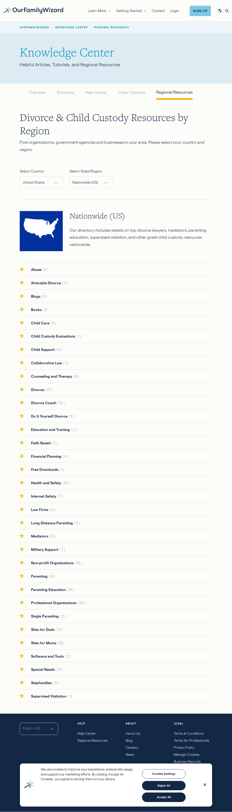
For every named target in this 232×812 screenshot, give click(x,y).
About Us (133, 733)
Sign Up (200, 11)
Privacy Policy (184, 747)
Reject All (163, 785)
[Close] (205, 785)
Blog (129, 740)
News (130, 754)
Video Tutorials (131, 92)
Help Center (96, 92)
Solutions (65, 92)
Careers (132, 747)
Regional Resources (174, 92)
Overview (37, 92)
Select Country (32, 171)
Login (174, 11)
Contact (158, 11)
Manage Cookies (186, 754)
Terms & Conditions (189, 733)
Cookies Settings (163, 773)
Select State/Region (86, 171)
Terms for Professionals (191, 740)
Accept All (164, 797)
